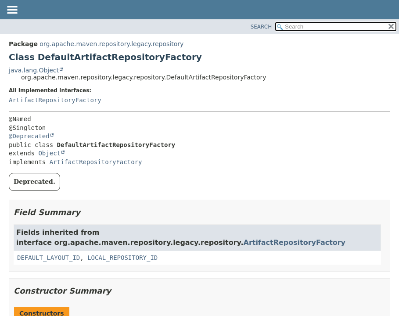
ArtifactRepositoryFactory (55, 100)
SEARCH (261, 27)
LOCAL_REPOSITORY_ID (122, 257)
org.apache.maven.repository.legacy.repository (111, 43)
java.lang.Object (34, 70)
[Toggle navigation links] (11, 10)
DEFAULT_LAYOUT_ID (48, 257)
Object (49, 153)
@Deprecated (29, 136)
